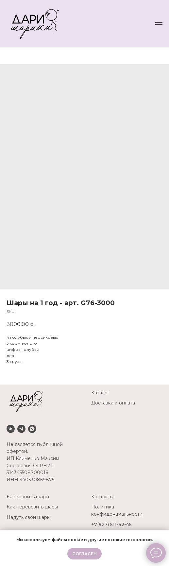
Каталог (100, 393)
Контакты (102, 497)
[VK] (11, 429)
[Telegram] (21, 429)
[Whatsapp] (32, 429)
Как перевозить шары (32, 507)
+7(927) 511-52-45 (111, 524)
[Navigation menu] (158, 23)
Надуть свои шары (28, 517)
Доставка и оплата (113, 403)
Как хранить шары (28, 497)
